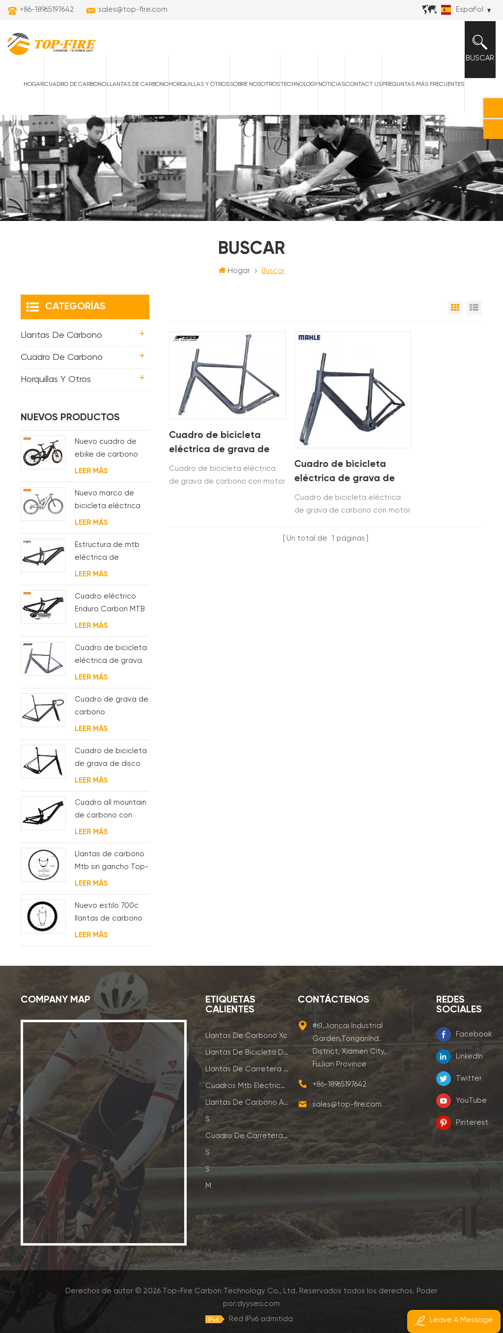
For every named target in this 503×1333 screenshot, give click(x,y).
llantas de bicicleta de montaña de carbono (246, 1059)
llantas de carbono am (246, 1110)
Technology (295, 90)
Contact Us (360, 90)
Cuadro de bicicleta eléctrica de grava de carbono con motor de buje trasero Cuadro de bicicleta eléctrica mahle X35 (323, 462)
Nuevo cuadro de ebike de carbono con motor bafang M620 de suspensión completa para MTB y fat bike (110, 456)
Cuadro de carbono (72, 90)
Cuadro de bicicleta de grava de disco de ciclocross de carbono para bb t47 (111, 766)
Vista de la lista (474, 315)
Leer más (91, 478)
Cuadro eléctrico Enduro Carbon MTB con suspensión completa (110, 611)
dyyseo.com (445, 1298)
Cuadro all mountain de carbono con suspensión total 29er (110, 817)
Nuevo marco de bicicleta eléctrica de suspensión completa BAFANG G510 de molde (107, 508)
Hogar (30, 90)
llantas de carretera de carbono (246, 1076)
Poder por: (427, 1298)
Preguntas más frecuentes (420, 90)
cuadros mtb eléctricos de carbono (246, 1093)
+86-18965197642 (47, 9)
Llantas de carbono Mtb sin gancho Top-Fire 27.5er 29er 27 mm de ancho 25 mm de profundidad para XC (111, 869)
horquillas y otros (196, 90)
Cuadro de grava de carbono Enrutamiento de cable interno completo (111, 714)
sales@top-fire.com (133, 9)
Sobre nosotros (251, 90)
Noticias (328, 90)
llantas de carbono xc (246, 1043)
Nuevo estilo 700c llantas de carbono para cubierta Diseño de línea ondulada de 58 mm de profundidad (110, 920)
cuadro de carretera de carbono (246, 1143)
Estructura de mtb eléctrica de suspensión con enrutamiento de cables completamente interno (107, 559)
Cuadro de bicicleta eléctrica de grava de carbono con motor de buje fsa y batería (215, 438)
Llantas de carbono (134, 90)
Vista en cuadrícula (455, 315)
